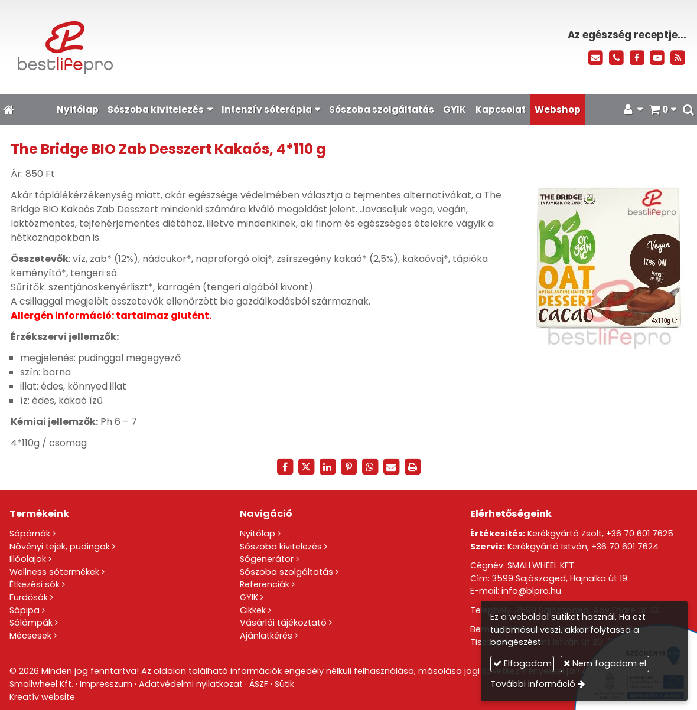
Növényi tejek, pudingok (59, 546)
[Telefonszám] (616, 58)
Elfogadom (522, 663)
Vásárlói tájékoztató (283, 623)
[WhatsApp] (369, 466)
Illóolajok (27, 559)
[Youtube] (657, 58)
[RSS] (677, 58)
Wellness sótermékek (54, 572)
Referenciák (264, 584)
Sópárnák (29, 533)
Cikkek (253, 610)
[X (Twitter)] (306, 466)
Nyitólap (257, 533)
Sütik (284, 684)
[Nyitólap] (160, 47)
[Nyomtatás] (412, 466)
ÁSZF (258, 684)
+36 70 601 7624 (625, 546)
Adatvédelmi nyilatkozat (191, 684)
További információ (532, 684)
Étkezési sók (34, 584)
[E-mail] (595, 58)
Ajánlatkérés (266, 636)
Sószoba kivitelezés (281, 546)
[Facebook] (637, 58)
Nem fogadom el (605, 663)
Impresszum (106, 684)
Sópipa (24, 610)
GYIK (249, 597)
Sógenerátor (267, 559)
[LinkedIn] (327, 466)
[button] (688, 109)
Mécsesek (30, 636)
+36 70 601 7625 (639, 533)
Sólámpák (31, 623)
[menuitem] (77, 109)
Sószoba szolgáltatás (286, 572)
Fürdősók (28, 597)
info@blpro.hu (531, 591)
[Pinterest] (348, 466)
